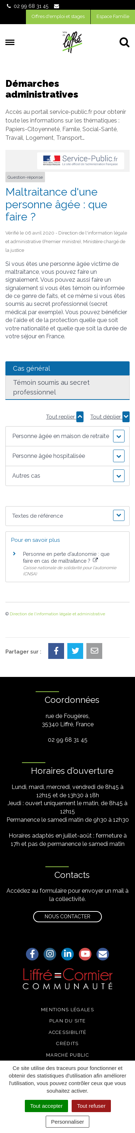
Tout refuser (91, 1106)
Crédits (67, 1043)
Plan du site (67, 1020)
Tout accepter (46, 1106)
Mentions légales (67, 1009)
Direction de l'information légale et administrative (57, 613)
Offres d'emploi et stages (58, 16)
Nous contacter (67, 916)
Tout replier (65, 416)
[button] (67, 436)
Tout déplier (110, 416)
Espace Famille (112, 16)
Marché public (67, 1055)
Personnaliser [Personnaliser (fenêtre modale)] (67, 1122)
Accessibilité (68, 1032)
